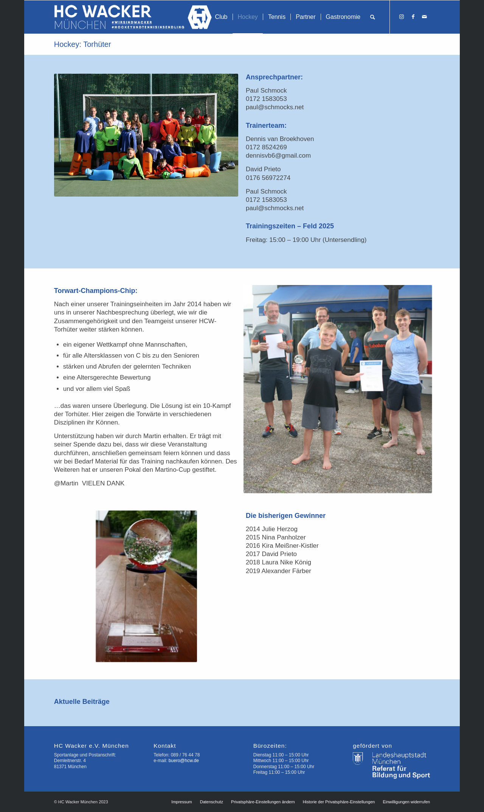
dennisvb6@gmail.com (278, 155)
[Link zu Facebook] (413, 16)
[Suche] (372, 17)
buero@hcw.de (184, 760)
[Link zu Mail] (424, 16)
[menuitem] (221, 17)
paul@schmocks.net (275, 107)
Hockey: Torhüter (82, 44)
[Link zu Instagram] (401, 16)
